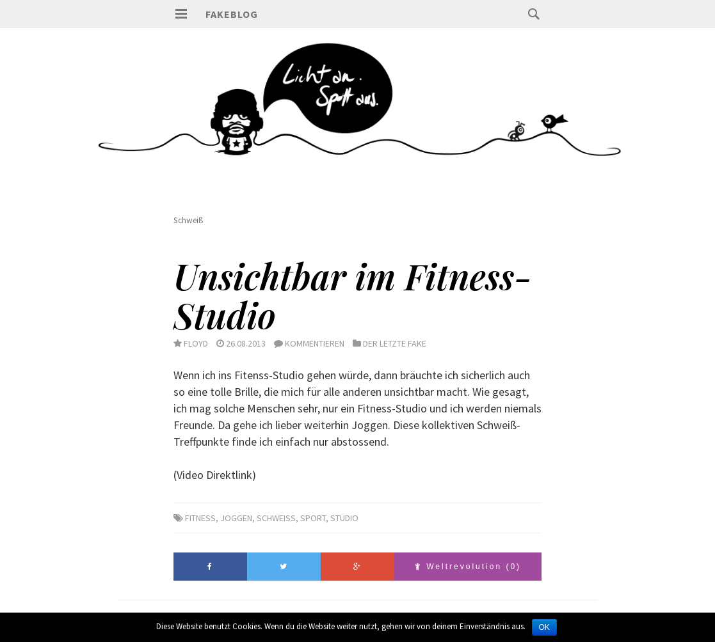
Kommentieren (314, 343)
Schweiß (276, 518)
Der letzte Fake (394, 343)
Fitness (200, 518)
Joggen (236, 518)
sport (313, 518)
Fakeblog (231, 14)
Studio (344, 518)
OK (544, 627)
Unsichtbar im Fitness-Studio (352, 295)
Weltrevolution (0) (468, 566)
